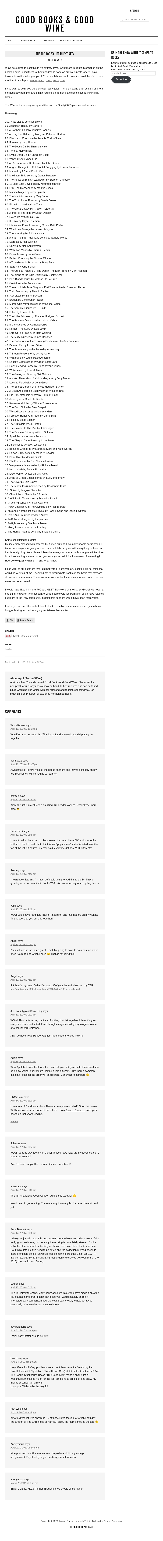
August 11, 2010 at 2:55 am (26, 1456)
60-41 (50, 81)
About (14, 41)
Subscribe (121, 80)
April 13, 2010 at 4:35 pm (25, 947)
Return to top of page (81, 1535)
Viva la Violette (83, 1530)
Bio (11, 621)
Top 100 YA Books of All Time (32, 662)
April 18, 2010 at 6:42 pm (25, 1294)
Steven (14, 1126)
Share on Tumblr (31, 637)
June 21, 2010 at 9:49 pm (25, 1337)
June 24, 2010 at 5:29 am (25, 1369)
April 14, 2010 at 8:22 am (25, 1066)
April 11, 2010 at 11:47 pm (25, 765)
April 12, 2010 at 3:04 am (25, 801)
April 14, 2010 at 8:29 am (25, 1105)
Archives (63, 41)
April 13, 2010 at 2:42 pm (25, 912)
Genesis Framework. (114, 1530)
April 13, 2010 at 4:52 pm (25, 983)
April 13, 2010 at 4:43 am (25, 876)
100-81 (34, 81)
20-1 (65, 81)
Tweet (16, 637)
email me (85, 105)
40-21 (58, 81)
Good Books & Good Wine (55, 25)
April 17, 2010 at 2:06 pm (25, 1239)
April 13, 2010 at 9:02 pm (25, 1019)
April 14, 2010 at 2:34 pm (25, 1152)
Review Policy (38, 41)
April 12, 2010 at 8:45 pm (25, 836)
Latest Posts (26, 621)
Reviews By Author (91, 41)
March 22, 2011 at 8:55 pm (26, 1491)
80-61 (42, 81)
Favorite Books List (76, 1115)
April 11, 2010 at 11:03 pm (25, 729)
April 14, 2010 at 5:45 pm (25, 1196)
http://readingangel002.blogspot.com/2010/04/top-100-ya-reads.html (49, 992)
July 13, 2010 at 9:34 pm (24, 1420)
